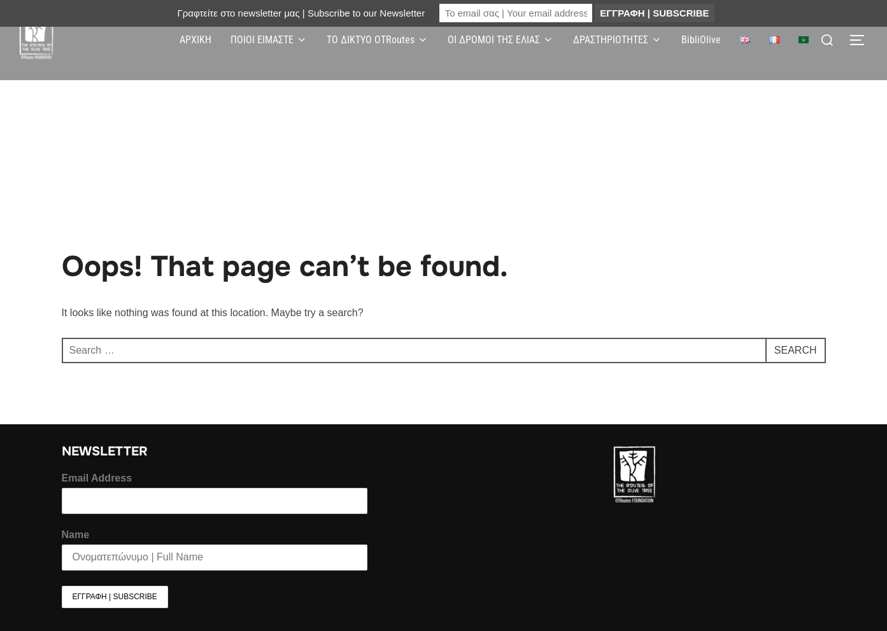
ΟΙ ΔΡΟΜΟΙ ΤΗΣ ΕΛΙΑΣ (501, 40)
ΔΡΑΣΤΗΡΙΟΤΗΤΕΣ (617, 40)
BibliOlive (701, 40)
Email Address (97, 478)
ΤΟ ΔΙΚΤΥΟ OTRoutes (378, 40)
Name (76, 534)
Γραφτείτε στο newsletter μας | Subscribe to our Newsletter (301, 13)
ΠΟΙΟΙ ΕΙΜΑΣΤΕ (269, 40)
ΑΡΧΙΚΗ (195, 40)
